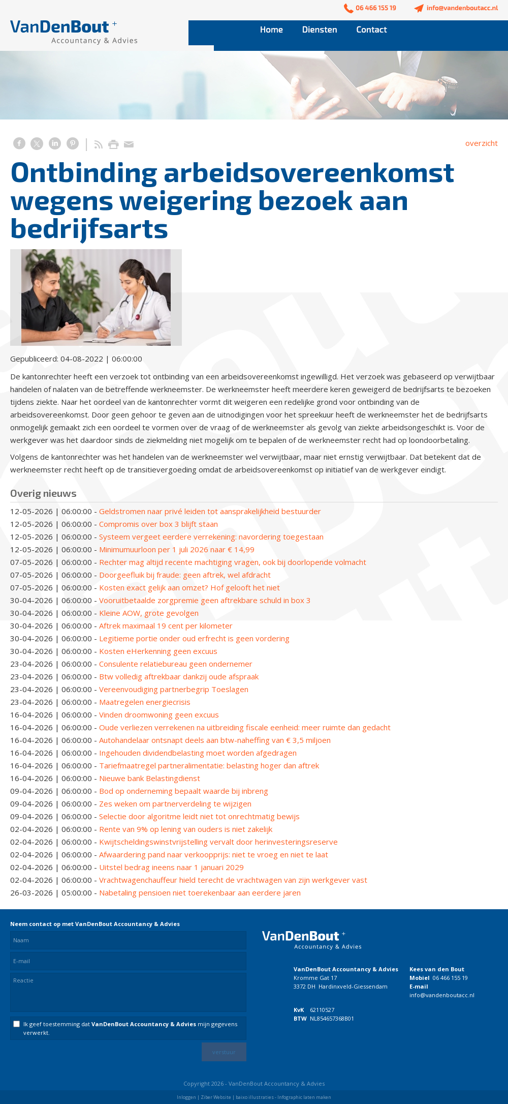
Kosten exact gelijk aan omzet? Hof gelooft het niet (189, 587)
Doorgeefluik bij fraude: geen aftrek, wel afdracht (185, 575)
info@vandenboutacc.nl (441, 995)
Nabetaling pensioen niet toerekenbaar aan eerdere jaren (200, 892)
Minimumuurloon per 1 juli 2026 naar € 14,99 (177, 549)
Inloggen (186, 1097)
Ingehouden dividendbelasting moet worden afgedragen (198, 753)
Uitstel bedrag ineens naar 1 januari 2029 (171, 867)
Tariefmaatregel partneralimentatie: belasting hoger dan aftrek (209, 765)
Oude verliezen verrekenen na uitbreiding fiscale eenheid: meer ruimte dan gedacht (245, 727)
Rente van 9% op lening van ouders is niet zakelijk (185, 829)
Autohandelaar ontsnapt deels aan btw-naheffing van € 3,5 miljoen (215, 740)
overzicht (481, 143)
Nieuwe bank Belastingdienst (149, 778)
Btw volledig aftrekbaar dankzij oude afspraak (179, 676)
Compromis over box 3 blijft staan (158, 524)
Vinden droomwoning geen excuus (159, 714)
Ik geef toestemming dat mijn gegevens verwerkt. (130, 1028)
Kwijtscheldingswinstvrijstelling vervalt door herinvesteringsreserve (218, 842)
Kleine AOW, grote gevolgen (149, 613)
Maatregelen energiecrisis (144, 702)
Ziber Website (216, 1097)
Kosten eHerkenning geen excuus (158, 651)
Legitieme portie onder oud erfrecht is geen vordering (194, 638)
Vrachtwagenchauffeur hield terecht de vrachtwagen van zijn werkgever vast (233, 880)
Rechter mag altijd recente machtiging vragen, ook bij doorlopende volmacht (232, 562)
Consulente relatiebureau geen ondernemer (175, 664)
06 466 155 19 (450, 977)
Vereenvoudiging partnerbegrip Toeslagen (173, 689)
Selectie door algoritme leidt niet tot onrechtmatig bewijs (199, 816)
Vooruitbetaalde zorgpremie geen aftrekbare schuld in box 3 (205, 600)
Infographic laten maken (304, 1097)
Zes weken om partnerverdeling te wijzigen (175, 803)
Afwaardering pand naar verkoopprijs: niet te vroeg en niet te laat (213, 854)
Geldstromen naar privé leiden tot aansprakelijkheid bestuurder (210, 511)
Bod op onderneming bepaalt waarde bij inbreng (183, 791)
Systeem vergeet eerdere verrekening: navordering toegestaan (211, 536)
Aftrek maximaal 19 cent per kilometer (166, 625)
